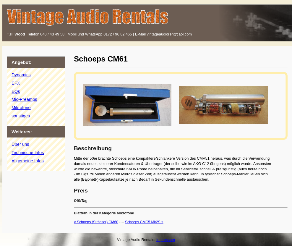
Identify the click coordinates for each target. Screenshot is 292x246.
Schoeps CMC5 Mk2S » (144, 222)
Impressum (165, 239)
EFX (16, 83)
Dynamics (21, 74)
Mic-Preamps (24, 99)
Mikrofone (21, 107)
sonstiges (21, 116)
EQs (16, 91)
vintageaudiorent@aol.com (169, 34)
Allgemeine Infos (28, 160)
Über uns (20, 144)
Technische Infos (28, 152)
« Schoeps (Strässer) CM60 (96, 222)
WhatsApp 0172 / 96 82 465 (108, 34)
